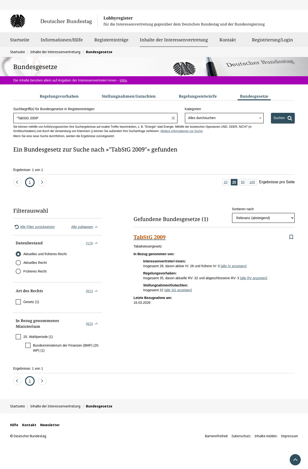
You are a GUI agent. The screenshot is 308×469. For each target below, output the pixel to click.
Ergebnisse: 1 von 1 (28, 170)
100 (252, 182)
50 (243, 182)
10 (226, 182)
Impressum (289, 436)
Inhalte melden (266, 436)
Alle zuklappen (85, 226)
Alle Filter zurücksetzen (34, 226)
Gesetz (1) (31, 302)
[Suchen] (283, 118)
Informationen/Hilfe (62, 42)
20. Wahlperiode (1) (38, 337)
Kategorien (193, 109)
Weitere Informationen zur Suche (181, 131)
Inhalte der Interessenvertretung (174, 39)
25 (234, 182)
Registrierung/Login (272, 42)
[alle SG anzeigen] (178, 290)
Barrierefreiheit (216, 436)
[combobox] (224, 118)
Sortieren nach (243, 209)
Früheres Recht (34, 271)
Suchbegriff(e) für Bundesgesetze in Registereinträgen (54, 109)
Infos (123, 80)
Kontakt (227, 42)
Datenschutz (241, 436)
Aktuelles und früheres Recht (45, 254)
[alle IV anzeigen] (233, 266)
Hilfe (14, 425)
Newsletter (50, 425)
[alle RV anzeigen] (253, 278)
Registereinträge (111, 42)
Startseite (19, 42)
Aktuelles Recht (35, 263)
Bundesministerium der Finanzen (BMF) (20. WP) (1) (66, 347)
